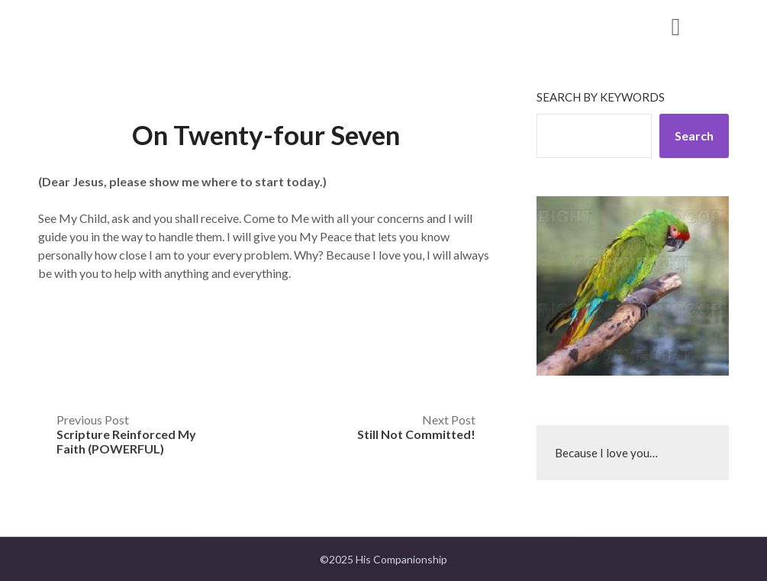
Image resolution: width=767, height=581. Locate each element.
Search (694, 135)
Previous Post (126, 434)
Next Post (416, 426)
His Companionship (143, 25)
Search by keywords (601, 97)
